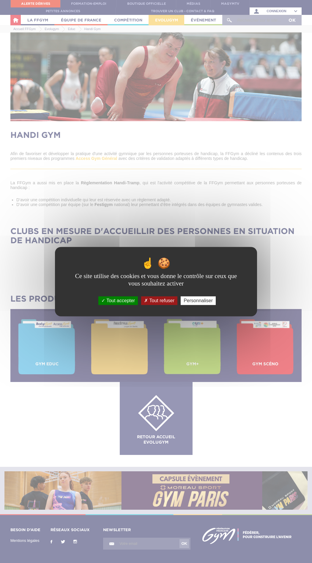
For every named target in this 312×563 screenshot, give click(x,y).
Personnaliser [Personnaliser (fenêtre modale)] (198, 300)
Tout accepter (118, 300)
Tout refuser (159, 300)
